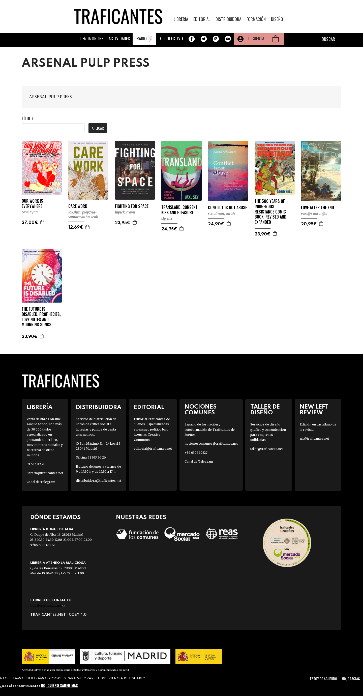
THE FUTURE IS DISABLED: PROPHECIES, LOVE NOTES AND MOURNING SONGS (41, 316)
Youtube (228, 38)
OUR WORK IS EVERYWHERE (32, 203)
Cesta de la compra (275, 38)
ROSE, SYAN (30, 212)
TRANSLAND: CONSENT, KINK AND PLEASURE (179, 210)
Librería (39, 407)
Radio (142, 38)
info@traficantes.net (47, 605)
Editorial (201, 19)
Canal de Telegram (41, 482)
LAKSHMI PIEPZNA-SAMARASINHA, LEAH (83, 214)
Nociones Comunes (201, 410)
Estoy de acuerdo (323, 678)
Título (27, 119)
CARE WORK (77, 206)
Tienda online (91, 38)
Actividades (119, 38)
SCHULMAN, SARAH (221, 213)
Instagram (216, 38)
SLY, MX (166, 218)
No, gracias (351, 678)
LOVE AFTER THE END (317, 207)
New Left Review (314, 410)
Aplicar (98, 128)
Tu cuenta (255, 38)
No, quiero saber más (59, 685)
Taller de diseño (265, 410)
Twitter (204, 38)
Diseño (277, 19)
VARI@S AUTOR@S (314, 213)
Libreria (181, 19)
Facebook (192, 38)
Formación (256, 19)
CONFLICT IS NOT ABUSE (227, 207)
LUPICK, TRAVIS (125, 212)
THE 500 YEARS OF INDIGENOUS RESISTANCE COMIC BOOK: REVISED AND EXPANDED (270, 212)
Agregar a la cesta (42, 222)
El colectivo (171, 38)
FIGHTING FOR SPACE (131, 206)
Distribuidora (228, 19)
